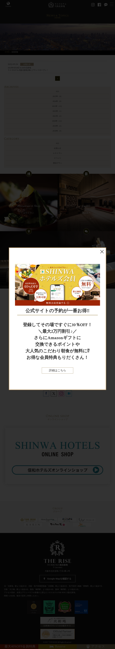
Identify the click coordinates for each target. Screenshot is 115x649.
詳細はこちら (57, 370)
